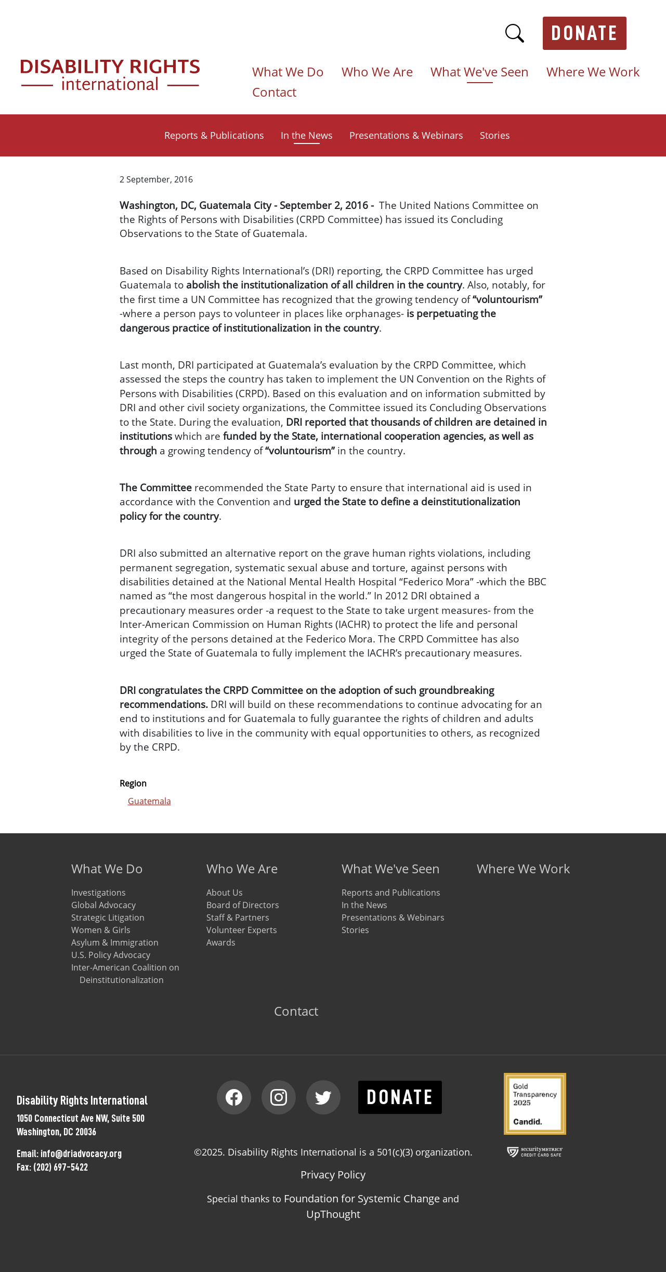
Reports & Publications (214, 135)
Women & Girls (100, 930)
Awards (221, 942)
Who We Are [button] (377, 72)
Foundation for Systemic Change (362, 1198)
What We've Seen (391, 868)
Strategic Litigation (108, 917)
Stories (495, 135)
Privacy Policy (333, 1175)
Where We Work (593, 72)
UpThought (333, 1214)
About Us (224, 892)
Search (515, 33)
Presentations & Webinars (406, 135)
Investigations (98, 892)
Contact (274, 92)
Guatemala (149, 801)
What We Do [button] (288, 72)
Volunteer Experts (241, 930)
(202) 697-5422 (60, 1167)
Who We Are (242, 868)
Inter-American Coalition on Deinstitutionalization (125, 974)
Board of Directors (242, 905)
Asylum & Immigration (115, 942)
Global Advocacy (103, 905)
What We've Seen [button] (479, 72)
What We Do (107, 868)
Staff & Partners (237, 917)
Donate (585, 33)
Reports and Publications (391, 892)
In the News (307, 135)
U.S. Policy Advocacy (110, 955)
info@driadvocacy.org (81, 1153)
